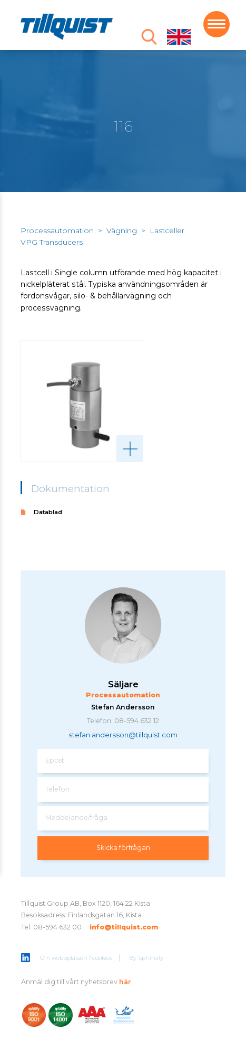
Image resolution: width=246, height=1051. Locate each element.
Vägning (121, 230)
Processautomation (57, 230)
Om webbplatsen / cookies (76, 958)
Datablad (48, 512)
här (125, 982)
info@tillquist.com (124, 927)
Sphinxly (150, 958)
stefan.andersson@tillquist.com (123, 734)
